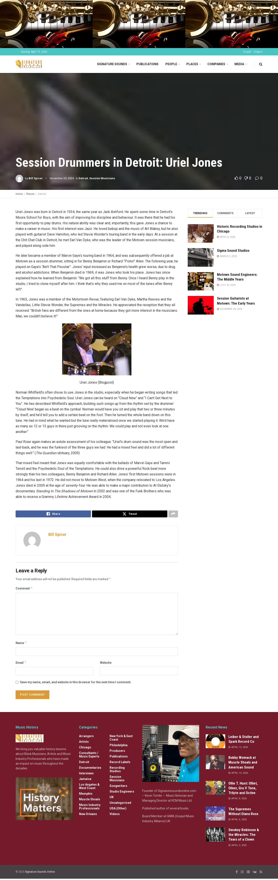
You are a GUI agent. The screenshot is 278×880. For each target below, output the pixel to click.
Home (19, 193)
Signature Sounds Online (40, 873)
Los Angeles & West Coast (89, 787)
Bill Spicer (36, 178)
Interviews (86, 774)
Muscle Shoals (89, 800)
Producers (117, 752)
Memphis (85, 795)
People (171, 64)
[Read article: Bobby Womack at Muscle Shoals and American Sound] (215, 763)
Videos (115, 815)
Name (21, 644)
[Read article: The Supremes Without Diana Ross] (215, 815)
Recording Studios (117, 770)
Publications (147, 64)
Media (239, 64)
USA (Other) (118, 809)
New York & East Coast (121, 739)
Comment (24, 589)
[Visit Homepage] (30, 64)
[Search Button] (260, 64)
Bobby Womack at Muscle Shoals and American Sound (242, 763)
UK (112, 798)
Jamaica (85, 780)
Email (21, 663)
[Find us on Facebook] (237, 873)
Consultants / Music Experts (89, 755)
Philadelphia (119, 746)
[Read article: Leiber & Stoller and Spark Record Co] (215, 742)
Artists (84, 743)
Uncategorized (120, 804)
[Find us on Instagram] (242, 873)
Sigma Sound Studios (233, 250)
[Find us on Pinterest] (248, 873)
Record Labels (120, 763)
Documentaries (90, 769)
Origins (258, 51)
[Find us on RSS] (261, 873)
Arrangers (86, 737)
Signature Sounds (112, 64)
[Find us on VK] (255, 873)
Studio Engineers (122, 792)
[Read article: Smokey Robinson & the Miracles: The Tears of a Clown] (215, 836)
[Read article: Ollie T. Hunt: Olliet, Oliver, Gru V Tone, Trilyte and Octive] (215, 789)
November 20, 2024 (62, 178)
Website (106, 663)
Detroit (83, 178)
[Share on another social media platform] (173, 514)
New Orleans (88, 815)
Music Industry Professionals (89, 807)
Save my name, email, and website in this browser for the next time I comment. (75, 683)
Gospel (247, 51)
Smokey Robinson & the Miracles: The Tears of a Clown (243, 836)
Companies (216, 64)
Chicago (85, 748)
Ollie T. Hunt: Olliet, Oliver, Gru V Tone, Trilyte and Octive (243, 789)
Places (192, 64)
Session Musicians (102, 178)
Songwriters (118, 787)
